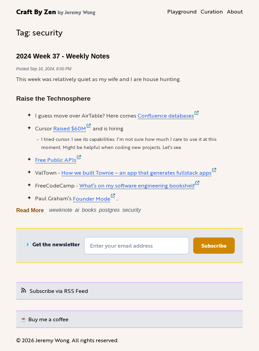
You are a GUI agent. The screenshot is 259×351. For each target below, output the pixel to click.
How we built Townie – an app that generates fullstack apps (139, 172)
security (131, 210)
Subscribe (214, 246)
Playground (182, 11)
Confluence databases (168, 115)
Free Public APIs (58, 160)
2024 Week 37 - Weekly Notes (63, 56)
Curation (212, 11)
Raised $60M (72, 128)
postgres (109, 210)
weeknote (61, 210)
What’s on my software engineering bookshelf (139, 185)
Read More (30, 210)
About (235, 11)
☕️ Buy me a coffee (44, 319)
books (89, 210)
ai (77, 210)
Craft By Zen (36, 11)
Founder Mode (94, 198)
